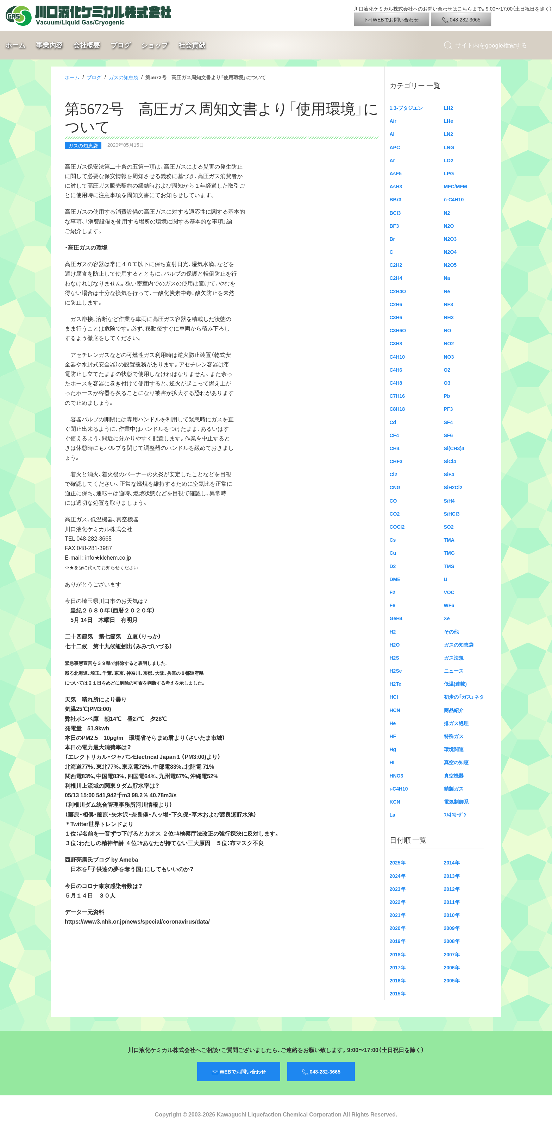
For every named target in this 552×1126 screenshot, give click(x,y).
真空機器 (454, 775)
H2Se (396, 670)
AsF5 (396, 173)
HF (393, 736)
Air (393, 120)
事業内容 (49, 45)
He (393, 722)
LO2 (448, 160)
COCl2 (397, 526)
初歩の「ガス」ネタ (464, 696)
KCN (395, 801)
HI (392, 762)
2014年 (452, 862)
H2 (393, 631)
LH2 (448, 107)
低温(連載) (455, 683)
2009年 (452, 927)
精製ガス (454, 788)
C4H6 (396, 369)
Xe (447, 618)
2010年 (452, 914)
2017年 (398, 967)
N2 (447, 212)
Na (447, 277)
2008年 (452, 940)
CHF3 (396, 461)
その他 (451, 631)
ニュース (454, 670)
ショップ (154, 45)
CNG (395, 487)
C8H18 (397, 408)
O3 (447, 382)
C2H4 (396, 277)
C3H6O (398, 330)
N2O (449, 225)
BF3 (394, 225)
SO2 (449, 526)
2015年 (398, 993)
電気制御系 (456, 801)
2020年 (398, 927)
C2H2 (396, 264)
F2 (392, 592)
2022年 (398, 901)
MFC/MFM (455, 186)
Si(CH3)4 (454, 448)
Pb (447, 395)
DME (395, 579)
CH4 (395, 448)
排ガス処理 (456, 722)
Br (392, 238)
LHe (448, 120)
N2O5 (450, 264)
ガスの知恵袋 (123, 77)
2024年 (398, 875)
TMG (449, 552)
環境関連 (454, 749)
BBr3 (395, 199)
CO (393, 500)
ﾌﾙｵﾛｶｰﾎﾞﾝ (455, 814)
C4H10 (397, 356)
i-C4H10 (399, 788)
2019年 (398, 940)
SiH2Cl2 (453, 487)
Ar (392, 160)
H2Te (395, 683)
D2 (393, 566)
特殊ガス (454, 736)
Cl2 (393, 474)
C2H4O (398, 291)
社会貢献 (191, 45)
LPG (449, 173)
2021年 (398, 914)
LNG (449, 147)
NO (447, 330)
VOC (449, 592)
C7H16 (397, 395)
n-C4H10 (454, 199)
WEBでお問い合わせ (392, 20)
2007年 (452, 954)
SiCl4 (450, 461)
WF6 (449, 605)
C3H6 (396, 317)
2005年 (452, 980)
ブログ (121, 45)
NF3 (448, 304)
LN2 (448, 133)
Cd (393, 422)
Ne (447, 291)
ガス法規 (454, 657)
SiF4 (449, 474)
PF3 (448, 408)
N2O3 (450, 238)
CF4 (394, 435)
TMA (449, 539)
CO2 (395, 513)
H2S (394, 657)
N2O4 (450, 251)
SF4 (448, 422)
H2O (395, 644)
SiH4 (449, 500)
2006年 (452, 967)
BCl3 (395, 212)
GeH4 (396, 618)
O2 (447, 369)
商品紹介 (454, 709)
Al (392, 133)
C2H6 (396, 304)
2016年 (398, 980)
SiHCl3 (452, 513)
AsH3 (396, 186)
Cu (393, 552)
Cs (393, 539)
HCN (395, 709)
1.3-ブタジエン (406, 107)
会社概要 (86, 45)
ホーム (15, 45)
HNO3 (396, 775)
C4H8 (396, 382)
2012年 (452, 888)
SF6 (448, 435)
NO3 (449, 356)
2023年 (398, 888)
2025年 (398, 862)
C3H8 (396, 343)
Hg (393, 749)
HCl (394, 696)
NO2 (449, 343)
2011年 (452, 901)
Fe (392, 605)
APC (395, 147)
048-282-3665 (461, 20)
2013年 (452, 875)
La (392, 814)
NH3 (449, 317)
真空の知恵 (456, 762)
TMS (449, 566)
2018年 (398, 954)
